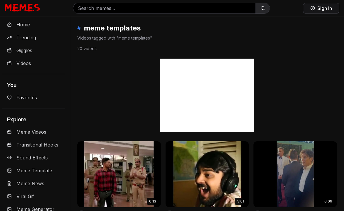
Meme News (25, 183)
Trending (21, 37)
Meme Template (29, 170)
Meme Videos (26, 132)
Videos (19, 63)
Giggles (19, 50)
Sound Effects (27, 158)
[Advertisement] (207, 95)
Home (18, 25)
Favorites (22, 98)
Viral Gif (20, 196)
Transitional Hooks (32, 145)
